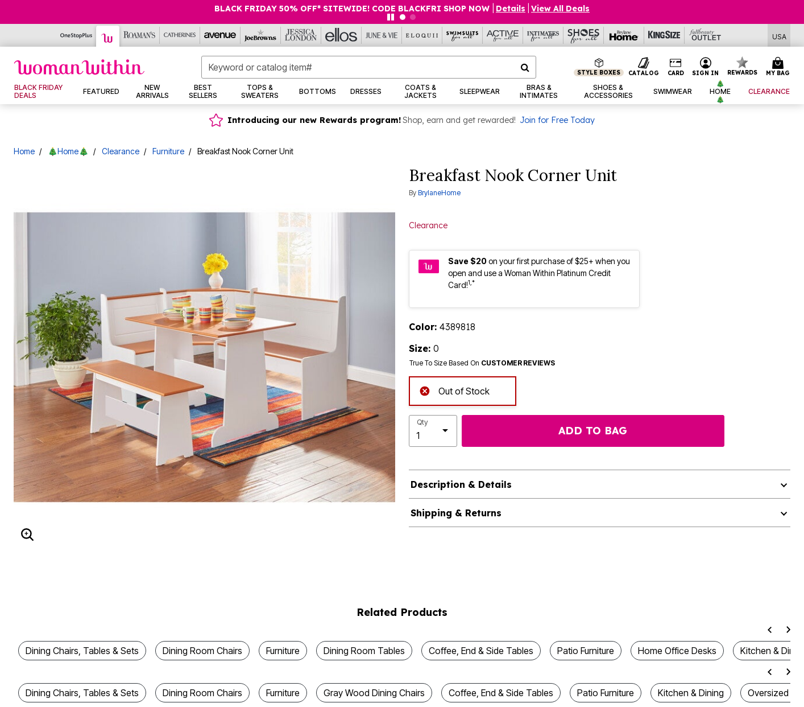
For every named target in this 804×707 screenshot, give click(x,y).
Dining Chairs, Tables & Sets (82, 650)
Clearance (120, 151)
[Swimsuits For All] (462, 35)
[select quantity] (433, 431)
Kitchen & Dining (691, 692)
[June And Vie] (382, 35)
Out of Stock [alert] (454, 390)
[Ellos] (341, 35)
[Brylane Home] (624, 35)
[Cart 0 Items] (779, 67)
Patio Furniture (585, 650)
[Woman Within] (108, 36)
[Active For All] (503, 35)
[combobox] (368, 67)
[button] (510, 8)
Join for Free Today (557, 120)
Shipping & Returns (456, 513)
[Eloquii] (422, 35)
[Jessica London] (301, 35)
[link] (41, 91)
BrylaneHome (439, 192)
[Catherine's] (180, 35)
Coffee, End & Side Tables (481, 650)
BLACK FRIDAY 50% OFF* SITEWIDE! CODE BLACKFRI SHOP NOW (353, 8)
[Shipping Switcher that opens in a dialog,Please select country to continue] (779, 35)
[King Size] (664, 35)
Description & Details (461, 484)
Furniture (168, 151)
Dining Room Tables (364, 650)
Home (24, 151)
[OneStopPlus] (76, 35)
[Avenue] (220, 35)
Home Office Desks (677, 650)
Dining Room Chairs (202, 650)
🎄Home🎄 (68, 151)
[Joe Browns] (261, 35)
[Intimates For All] (543, 35)
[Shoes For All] (583, 35)
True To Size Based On (482, 363)
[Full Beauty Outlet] (705, 35)
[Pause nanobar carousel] (390, 17)
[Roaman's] (139, 35)
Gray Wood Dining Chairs (374, 692)
